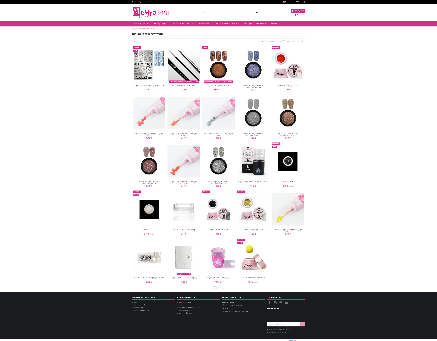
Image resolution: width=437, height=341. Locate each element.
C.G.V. (136, 302)
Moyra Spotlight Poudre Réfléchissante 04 (253, 86)
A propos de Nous (185, 313)
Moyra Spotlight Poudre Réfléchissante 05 (218, 182)
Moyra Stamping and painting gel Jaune (288, 230)
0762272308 (229, 308)
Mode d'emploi (139, 308)
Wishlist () (300, 2)
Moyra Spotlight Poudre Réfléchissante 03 (149, 182)
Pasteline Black (287, 181)
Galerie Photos (184, 310)
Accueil (148, 2)
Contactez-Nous (185, 302)
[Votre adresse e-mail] (283, 324)
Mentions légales (138, 2)
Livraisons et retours (141, 310)
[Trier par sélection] (291, 41)
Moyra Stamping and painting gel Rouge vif (184, 182)
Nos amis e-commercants (189, 308)
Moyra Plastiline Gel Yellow (253, 277)
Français (288, 2)
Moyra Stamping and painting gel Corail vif (184, 134)
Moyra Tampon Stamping (184, 229)
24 (301, 41)
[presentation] (284, 317)
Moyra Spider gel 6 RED (288, 85)
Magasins (182, 305)
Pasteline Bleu (149, 229)
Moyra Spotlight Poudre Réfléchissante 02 (288, 134)
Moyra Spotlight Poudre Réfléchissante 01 (253, 134)
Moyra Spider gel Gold (253, 229)
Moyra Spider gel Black (218, 229)
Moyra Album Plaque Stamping (184, 277)
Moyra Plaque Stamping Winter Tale (149, 85)
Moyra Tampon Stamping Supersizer (253, 181)
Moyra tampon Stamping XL (218, 277)
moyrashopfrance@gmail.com (236, 311)
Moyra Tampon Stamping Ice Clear (149, 277)
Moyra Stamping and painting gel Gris (218, 134)
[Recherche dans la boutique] (257, 12)
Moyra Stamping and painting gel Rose (149, 134)
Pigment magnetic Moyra (218, 85)
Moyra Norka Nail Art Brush (183, 85)
